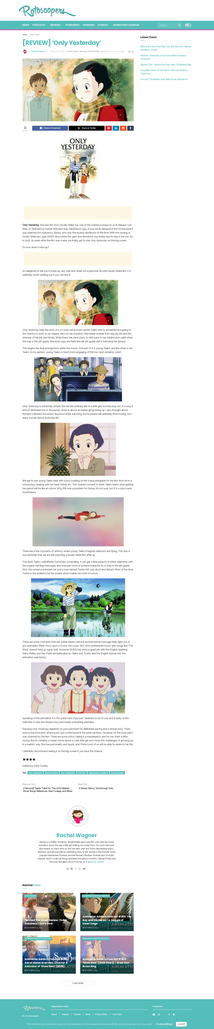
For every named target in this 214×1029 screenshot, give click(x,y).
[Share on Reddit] (123, 128)
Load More (78, 988)
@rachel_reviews (96, 867)
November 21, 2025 (33, 933)
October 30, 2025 (90, 933)
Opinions (88, 25)
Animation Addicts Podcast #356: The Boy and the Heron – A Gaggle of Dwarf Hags (107, 925)
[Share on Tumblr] (130, 128)
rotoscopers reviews (98, 773)
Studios (103, 25)
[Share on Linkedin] (116, 128)
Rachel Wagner (38, 51)
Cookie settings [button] (164, 1024)
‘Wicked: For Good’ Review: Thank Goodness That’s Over (46, 927)
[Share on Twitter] (87, 128)
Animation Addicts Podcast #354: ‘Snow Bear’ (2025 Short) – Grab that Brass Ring (106, 968)
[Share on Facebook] (50, 128)
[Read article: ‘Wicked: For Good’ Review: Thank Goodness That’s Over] (49, 917)
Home (24, 35)
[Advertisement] (138, 10)
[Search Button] (179, 25)
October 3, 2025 (90, 976)
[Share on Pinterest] (108, 128)
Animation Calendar (126, 25)
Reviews (55, 25)
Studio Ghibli (93, 51)
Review (82, 773)
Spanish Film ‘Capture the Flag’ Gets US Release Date (165, 64)
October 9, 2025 (32, 976)
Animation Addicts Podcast (96, 901)
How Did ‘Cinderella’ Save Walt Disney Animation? (164, 79)
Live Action (30, 901)
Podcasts (39, 25)
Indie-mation (35, 35)
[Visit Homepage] (43, 10)
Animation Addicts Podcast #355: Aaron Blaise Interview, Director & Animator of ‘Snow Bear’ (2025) (46, 968)
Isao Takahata (35, 773)
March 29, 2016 (57, 51)
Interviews (72, 25)
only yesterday (68, 773)
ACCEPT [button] (181, 1024)
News (25, 25)
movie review (51, 773)
